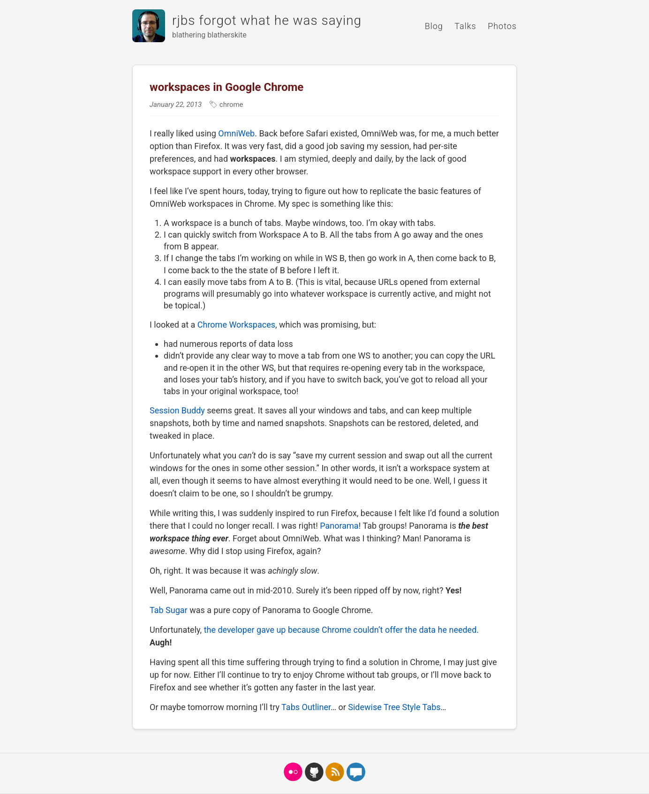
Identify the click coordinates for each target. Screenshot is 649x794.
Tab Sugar (169, 610)
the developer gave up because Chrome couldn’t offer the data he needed (340, 630)
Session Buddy (177, 410)
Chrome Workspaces (236, 325)
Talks (465, 26)
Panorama (339, 526)
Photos (502, 26)
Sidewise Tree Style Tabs (394, 707)
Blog (434, 26)
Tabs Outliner (306, 707)
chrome (230, 104)
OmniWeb (236, 133)
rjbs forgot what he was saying (267, 20)
